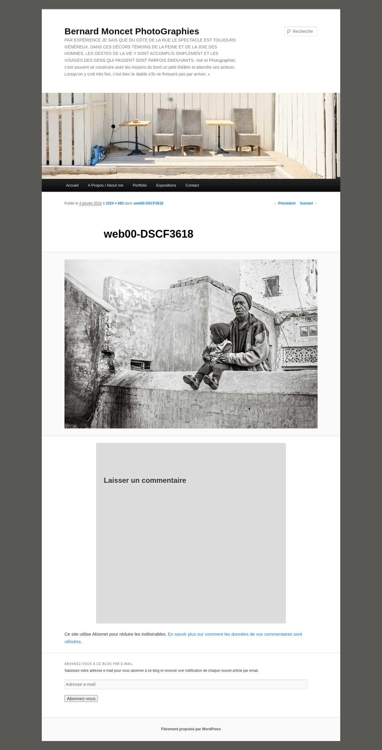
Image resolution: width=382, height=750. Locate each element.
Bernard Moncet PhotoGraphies (131, 31)
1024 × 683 (115, 203)
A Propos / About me (106, 185)
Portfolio (140, 185)
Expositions (166, 185)
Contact (192, 185)
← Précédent (284, 203)
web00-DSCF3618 (148, 203)
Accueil (72, 185)
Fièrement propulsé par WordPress (191, 729)
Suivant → (309, 203)
